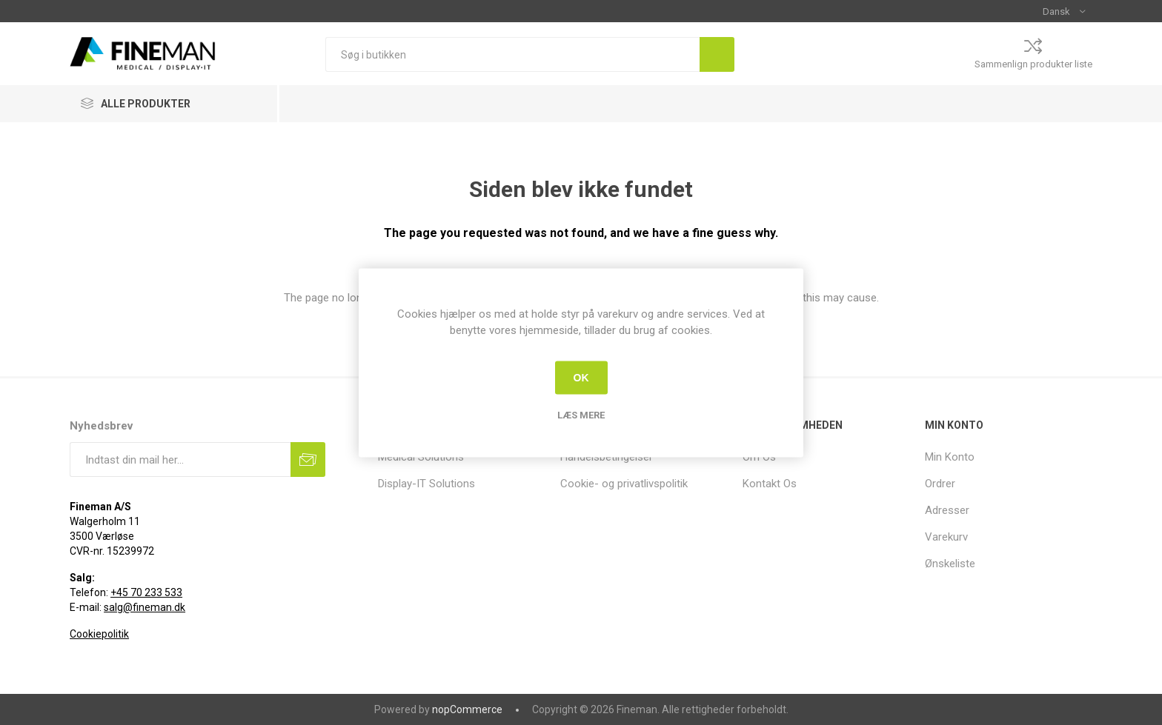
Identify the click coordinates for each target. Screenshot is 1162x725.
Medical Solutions (421, 457)
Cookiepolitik (99, 634)
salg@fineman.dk (144, 607)
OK (581, 378)
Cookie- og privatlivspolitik (624, 483)
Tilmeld (307, 459)
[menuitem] (461, 457)
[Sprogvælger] (1064, 11)
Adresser (947, 510)
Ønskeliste (950, 563)
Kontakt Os (770, 483)
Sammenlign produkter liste (1033, 64)
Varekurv (946, 537)
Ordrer (940, 483)
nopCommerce (467, 709)
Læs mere (581, 414)
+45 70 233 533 (146, 592)
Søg (717, 54)
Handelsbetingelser (606, 457)
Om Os (759, 457)
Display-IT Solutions (426, 483)
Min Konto (950, 457)
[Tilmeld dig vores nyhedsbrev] (180, 459)
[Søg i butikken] (512, 54)
